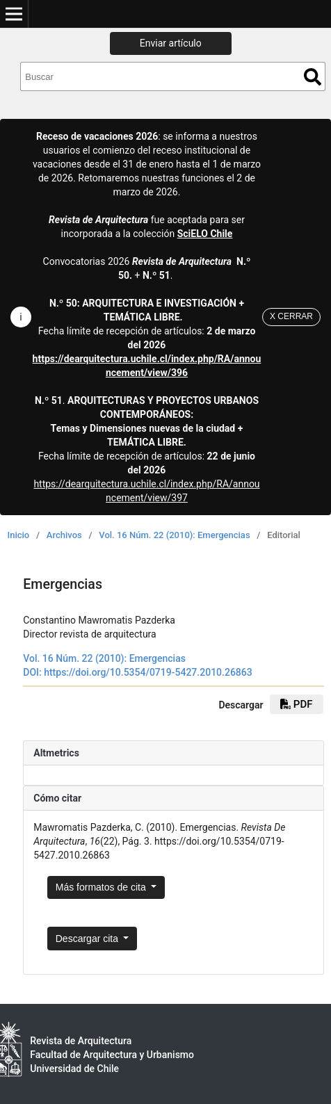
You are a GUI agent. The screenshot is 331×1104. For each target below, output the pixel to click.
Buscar (312, 77)
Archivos (64, 535)
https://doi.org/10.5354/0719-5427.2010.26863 (148, 672)
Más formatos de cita (102, 887)
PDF (296, 704)
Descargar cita (88, 938)
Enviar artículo (171, 43)
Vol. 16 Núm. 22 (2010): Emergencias (174, 535)
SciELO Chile (205, 233)
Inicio (19, 535)
